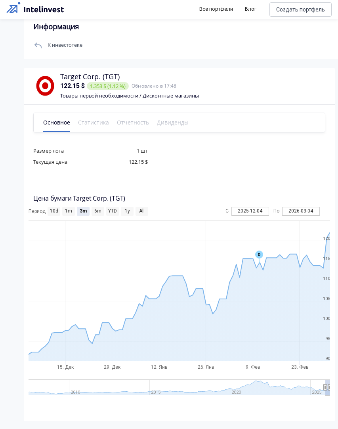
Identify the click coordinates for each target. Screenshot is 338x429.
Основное (56, 122)
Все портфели (216, 9)
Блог (250, 9)
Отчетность (133, 122)
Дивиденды (173, 122)
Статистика (93, 122)
